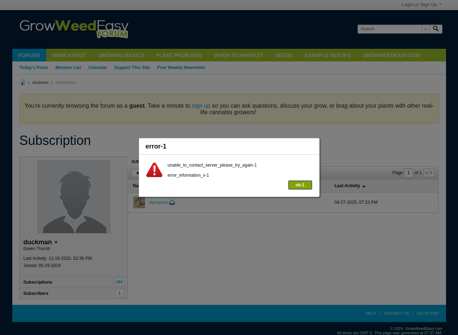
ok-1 (300, 185)
